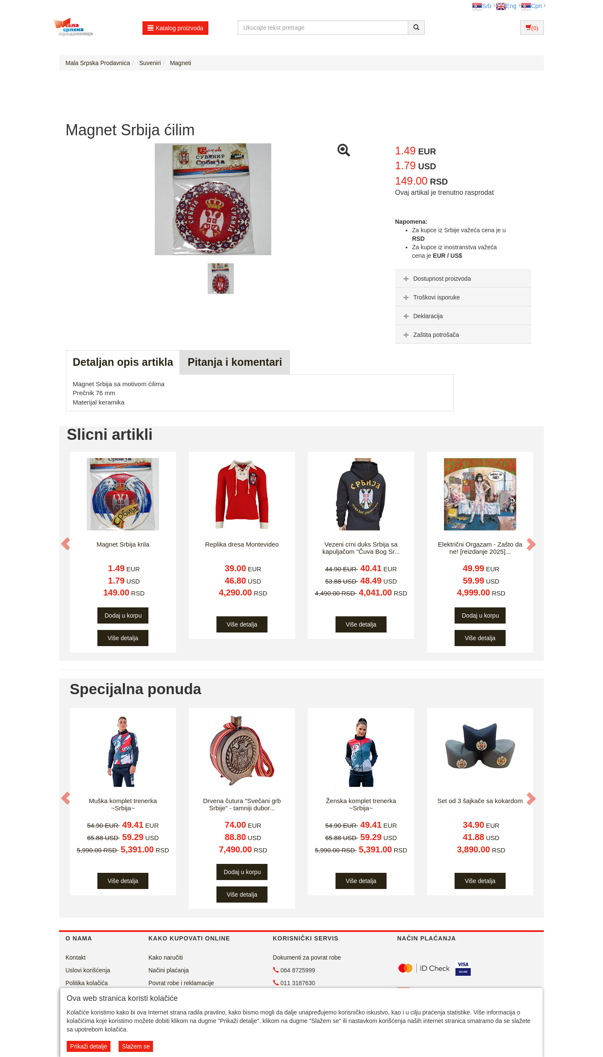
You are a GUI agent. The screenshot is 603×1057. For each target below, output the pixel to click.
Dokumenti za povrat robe (307, 957)
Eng (506, 6)
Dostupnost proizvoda (436, 278)
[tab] (463, 278)
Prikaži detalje (88, 1046)
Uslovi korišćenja (87, 970)
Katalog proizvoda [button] (175, 28)
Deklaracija (422, 316)
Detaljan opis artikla (123, 362)
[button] (66, 543)
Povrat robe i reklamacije (181, 983)
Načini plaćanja (168, 970)
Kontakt (75, 957)
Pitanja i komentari (235, 362)
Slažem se (136, 1046)
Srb (482, 6)
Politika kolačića (86, 983)
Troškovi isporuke (430, 297)
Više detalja (123, 638)
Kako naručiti (165, 957)
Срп (531, 6)
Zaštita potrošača (430, 334)
